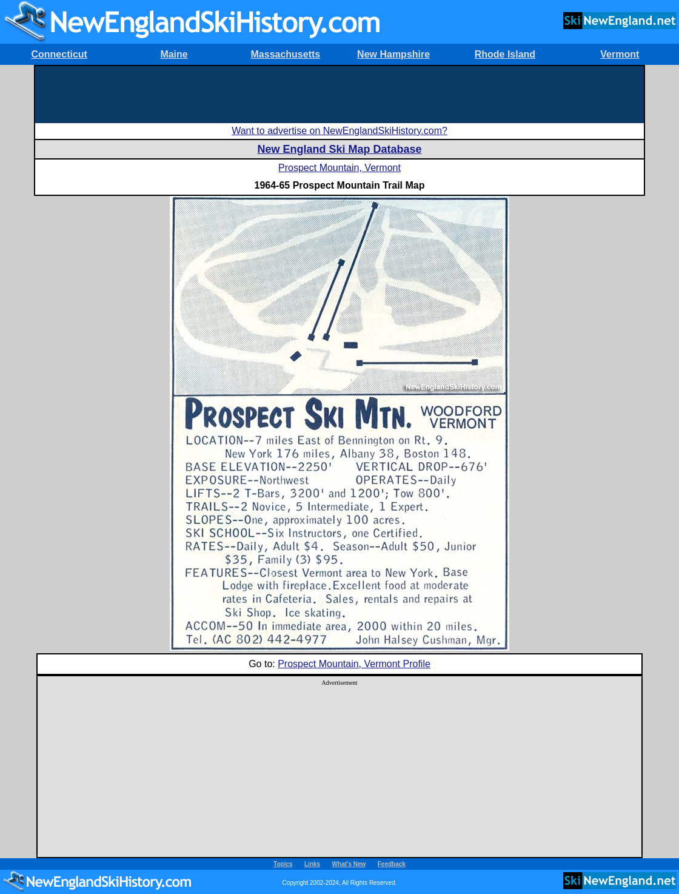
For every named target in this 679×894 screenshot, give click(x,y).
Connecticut (59, 54)
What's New (349, 864)
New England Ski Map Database (339, 149)
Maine (173, 54)
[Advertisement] (339, 93)
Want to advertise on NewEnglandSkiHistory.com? (339, 131)
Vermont (619, 54)
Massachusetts (286, 54)
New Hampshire (393, 54)
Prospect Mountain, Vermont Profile (354, 664)
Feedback (392, 864)
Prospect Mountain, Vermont (339, 168)
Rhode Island (505, 54)
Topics (282, 864)
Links (312, 864)
